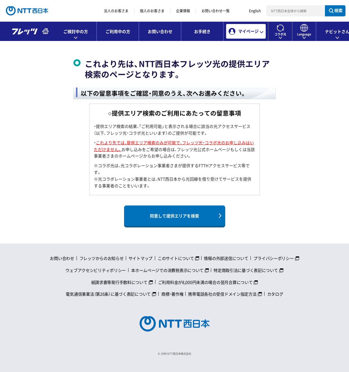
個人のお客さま (152, 10)
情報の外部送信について (226, 258)
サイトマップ (140, 258)
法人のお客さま (116, 10)
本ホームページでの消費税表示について (167, 270)
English (255, 10)
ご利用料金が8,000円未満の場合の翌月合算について (205, 282)
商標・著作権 (172, 294)
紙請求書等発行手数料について (119, 282)
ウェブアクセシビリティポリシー (95, 270)
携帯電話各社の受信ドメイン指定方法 (222, 294)
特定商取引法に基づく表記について (246, 270)
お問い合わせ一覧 (215, 10)
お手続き (202, 31)
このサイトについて (176, 258)
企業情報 (183, 10)
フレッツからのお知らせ (101, 258)
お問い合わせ (160, 31)
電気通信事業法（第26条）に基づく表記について (108, 294)
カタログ (275, 294)
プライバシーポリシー (273, 258)
